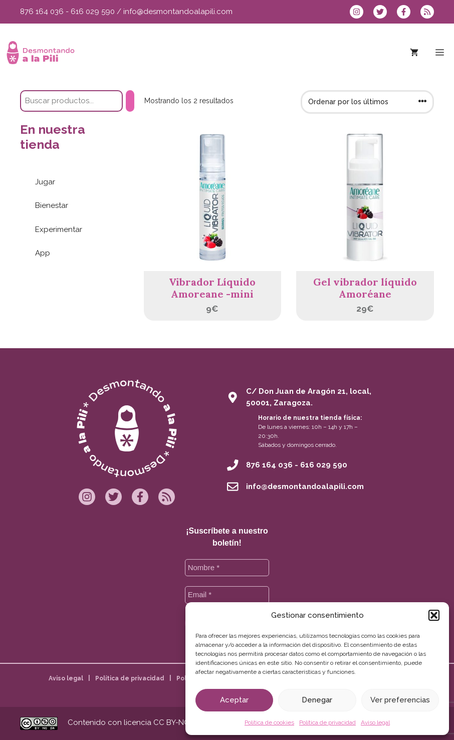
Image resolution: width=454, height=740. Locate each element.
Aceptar (234, 699)
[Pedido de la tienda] (367, 102)
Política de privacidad (327, 722)
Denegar (317, 699)
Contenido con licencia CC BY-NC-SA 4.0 (141, 722)
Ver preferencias (400, 699)
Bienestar (51, 205)
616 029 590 (93, 11)
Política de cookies (269, 722)
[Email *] (227, 595)
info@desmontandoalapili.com (178, 11)
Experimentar (58, 229)
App (42, 253)
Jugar (45, 181)
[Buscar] (130, 101)
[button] (434, 615)
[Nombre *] (227, 568)
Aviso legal (375, 722)
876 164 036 (42, 11)
